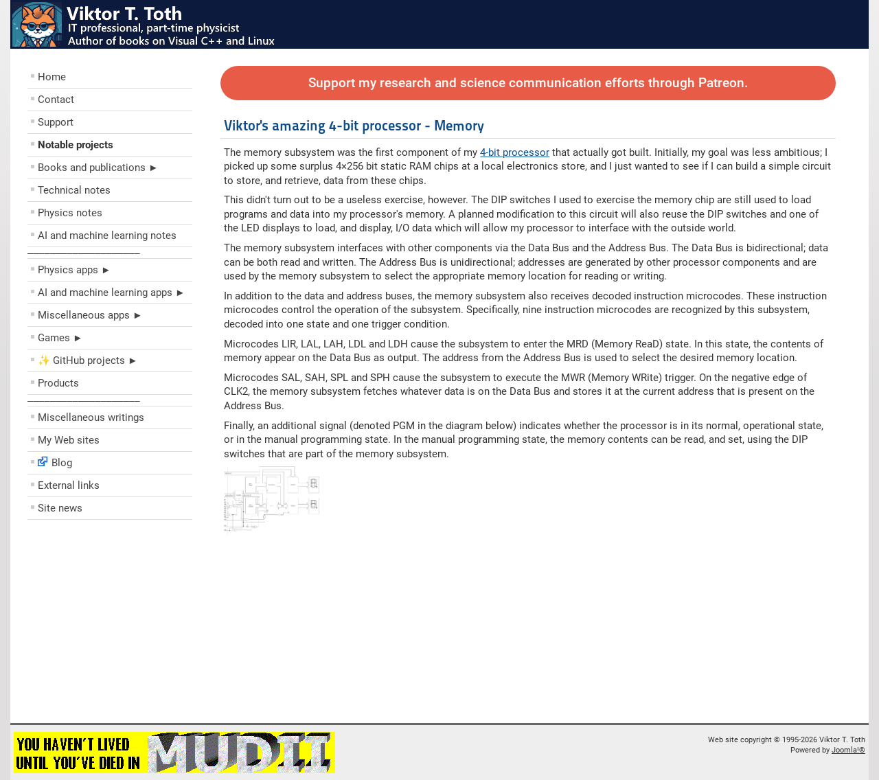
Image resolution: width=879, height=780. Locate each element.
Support (55, 122)
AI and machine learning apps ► (111, 292)
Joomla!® (848, 750)
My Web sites (69, 440)
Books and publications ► (98, 167)
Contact (56, 99)
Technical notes (74, 190)
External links (69, 485)
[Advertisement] (110, 625)
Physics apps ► (74, 270)
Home (52, 77)
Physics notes (70, 213)
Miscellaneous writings (91, 417)
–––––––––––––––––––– (83, 252)
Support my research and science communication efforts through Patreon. (528, 83)
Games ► (60, 338)
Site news (60, 508)
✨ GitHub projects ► (88, 360)
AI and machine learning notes (107, 235)
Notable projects (75, 145)
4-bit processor (514, 152)
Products (58, 383)
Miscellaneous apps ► (90, 315)
